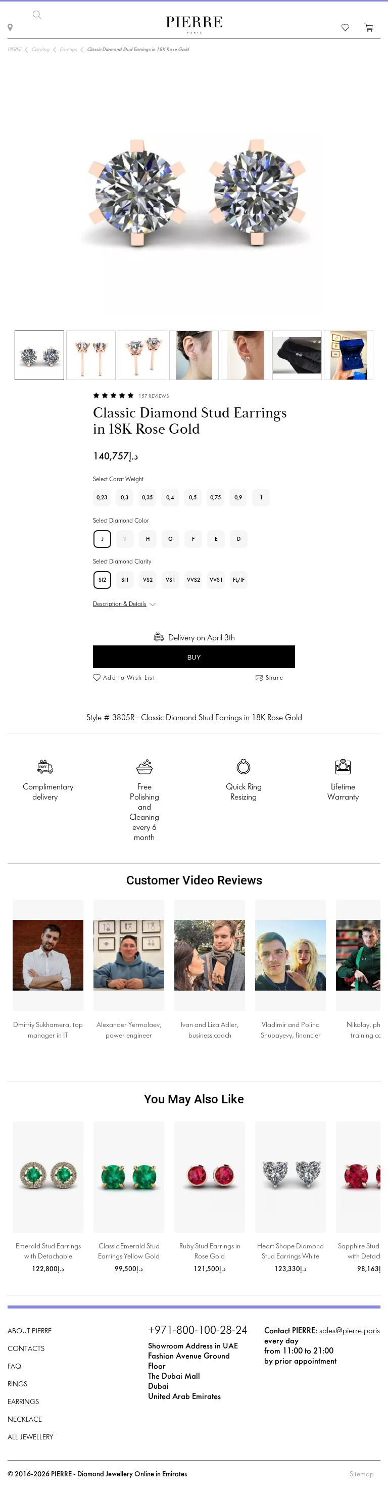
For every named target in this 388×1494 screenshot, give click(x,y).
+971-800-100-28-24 (198, 1331)
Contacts (26, 1349)
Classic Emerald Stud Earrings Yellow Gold (129, 1251)
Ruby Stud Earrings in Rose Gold (209, 1251)
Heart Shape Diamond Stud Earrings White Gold (290, 1252)
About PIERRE (30, 1331)
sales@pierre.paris (349, 1331)
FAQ (14, 1367)
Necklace (25, 1420)
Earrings (23, 1402)
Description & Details (120, 604)
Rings (17, 1384)
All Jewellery (30, 1437)
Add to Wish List (129, 678)
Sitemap (362, 1474)
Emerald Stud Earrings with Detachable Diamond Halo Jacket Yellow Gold (48, 1252)
